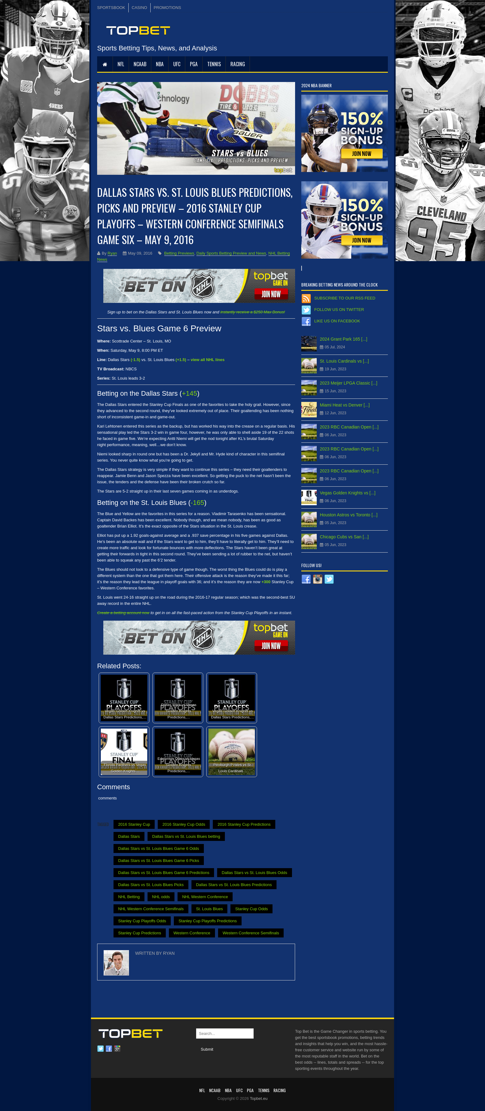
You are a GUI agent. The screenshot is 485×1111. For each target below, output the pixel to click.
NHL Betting (129, 896)
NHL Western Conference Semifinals (151, 908)
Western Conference (192, 933)
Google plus (117, 1048)
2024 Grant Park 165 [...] (343, 339)
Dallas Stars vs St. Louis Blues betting (186, 836)
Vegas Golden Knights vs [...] (348, 492)
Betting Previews (179, 253)
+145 (189, 393)
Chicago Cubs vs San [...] (344, 536)
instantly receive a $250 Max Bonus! (252, 312)
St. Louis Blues (209, 908)
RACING (237, 64)
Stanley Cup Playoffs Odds (142, 921)
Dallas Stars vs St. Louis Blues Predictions (234, 884)
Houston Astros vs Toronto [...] (349, 514)
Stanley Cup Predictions (139, 933)
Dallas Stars (129, 836)
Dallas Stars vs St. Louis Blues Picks (151, 884)
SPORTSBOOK (111, 7)
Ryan (112, 253)
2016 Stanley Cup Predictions (243, 824)
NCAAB (140, 64)
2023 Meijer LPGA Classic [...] (348, 383)
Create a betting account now (123, 612)
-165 (197, 502)
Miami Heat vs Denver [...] (345, 405)
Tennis (214, 64)
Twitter (100, 1048)
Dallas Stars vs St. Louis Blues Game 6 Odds (158, 848)
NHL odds (161, 896)
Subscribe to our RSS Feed (344, 298)
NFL (121, 64)
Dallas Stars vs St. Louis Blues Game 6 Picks (158, 860)
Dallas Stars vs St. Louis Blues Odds (254, 872)
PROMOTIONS (167, 7)
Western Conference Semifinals (251, 933)
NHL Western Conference (205, 896)
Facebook (108, 1048)
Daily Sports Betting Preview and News (231, 253)
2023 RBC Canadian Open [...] (349, 426)
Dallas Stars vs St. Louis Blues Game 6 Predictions (163, 872)
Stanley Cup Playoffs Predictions (207, 921)
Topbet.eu (259, 1098)
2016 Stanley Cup (134, 824)
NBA (160, 64)
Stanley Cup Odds (251, 908)
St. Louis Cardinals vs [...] (344, 361)
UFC (176, 64)
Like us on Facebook (337, 321)
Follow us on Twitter (339, 309)
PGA (194, 64)
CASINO (139, 7)
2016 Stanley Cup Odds (183, 824)
